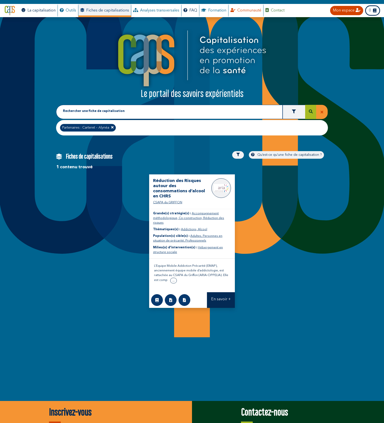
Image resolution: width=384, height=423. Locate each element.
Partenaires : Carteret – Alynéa (88, 127)
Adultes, (196, 236)
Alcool (202, 229)
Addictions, (189, 229)
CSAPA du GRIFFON (167, 202)
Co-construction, (191, 218)
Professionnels (195, 240)
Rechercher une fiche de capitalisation (94, 111)
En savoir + (221, 299)
